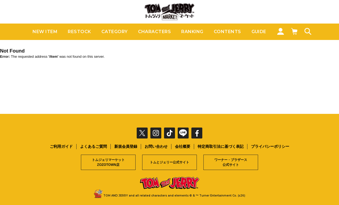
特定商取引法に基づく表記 (221, 146)
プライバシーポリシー (270, 146)
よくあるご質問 (93, 146)
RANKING (192, 31)
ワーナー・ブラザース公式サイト (230, 162)
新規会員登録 (125, 146)
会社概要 (182, 146)
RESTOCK (79, 31)
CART (294, 31)
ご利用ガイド (61, 146)
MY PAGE (280, 31)
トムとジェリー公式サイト (169, 162)
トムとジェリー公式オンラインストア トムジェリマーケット (169, 11)
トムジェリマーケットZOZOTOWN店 (108, 162)
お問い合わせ (156, 146)
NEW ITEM (45, 31)
